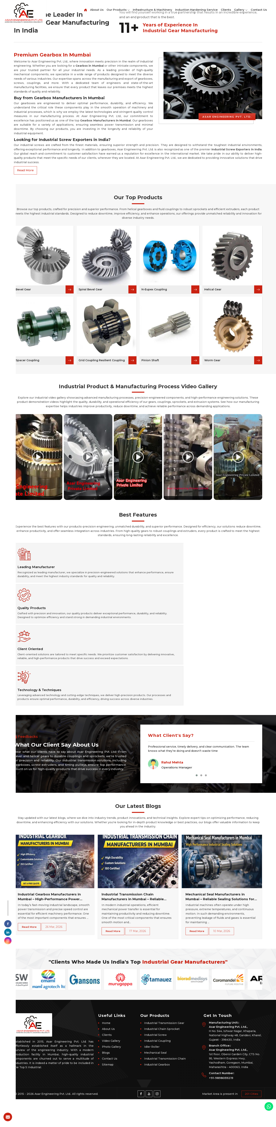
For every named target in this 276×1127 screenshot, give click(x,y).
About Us (97, 9)
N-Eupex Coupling (154, 418)
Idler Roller (151, 1074)
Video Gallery (111, 1068)
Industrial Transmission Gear (164, 1050)
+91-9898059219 (221, 1105)
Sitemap (107, 1092)
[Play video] (38, 586)
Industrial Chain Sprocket (162, 1056)
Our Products (118, 10)
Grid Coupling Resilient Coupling (102, 489)
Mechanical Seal (155, 1080)
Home (106, 1050)
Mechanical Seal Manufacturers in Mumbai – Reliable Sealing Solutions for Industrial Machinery (220, 925)
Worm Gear (212, 489)
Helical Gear (212, 418)
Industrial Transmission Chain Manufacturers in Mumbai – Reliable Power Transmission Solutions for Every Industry (136, 925)
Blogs (106, 1080)
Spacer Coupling (27, 489)
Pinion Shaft (150, 489)
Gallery (241, 10)
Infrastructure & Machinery (152, 9)
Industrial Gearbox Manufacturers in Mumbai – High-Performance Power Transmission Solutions (49, 925)
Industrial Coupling (157, 1068)
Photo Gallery (111, 1074)
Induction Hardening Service (196, 9)
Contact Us (259, 9)
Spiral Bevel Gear (90, 418)
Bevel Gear (23, 418)
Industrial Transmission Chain (165, 1086)
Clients (226, 9)
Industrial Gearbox (157, 1092)
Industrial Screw (155, 1062)
